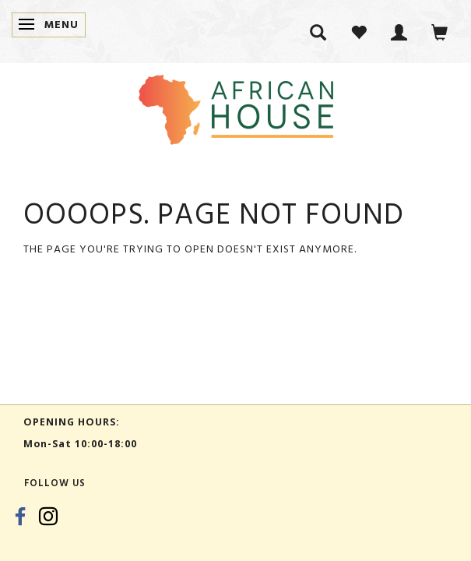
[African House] (236, 106)
